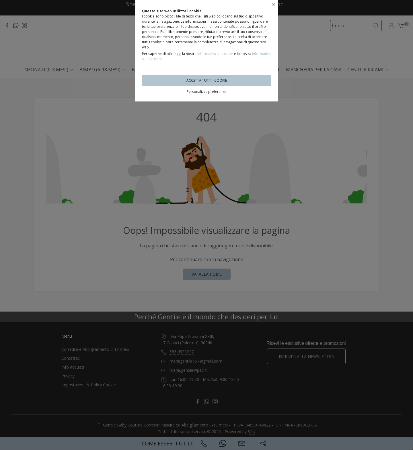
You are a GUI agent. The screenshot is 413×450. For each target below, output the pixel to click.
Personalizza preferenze (206, 91)
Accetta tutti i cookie (206, 80)
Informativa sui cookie (215, 53)
